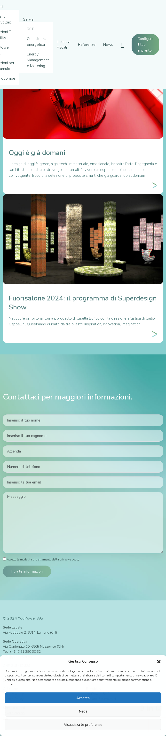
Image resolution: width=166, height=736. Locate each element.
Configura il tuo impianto (145, 44)
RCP (30, 29)
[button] (158, 661)
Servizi (28, 19)
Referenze (86, 44)
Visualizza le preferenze (83, 724)
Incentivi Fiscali (63, 44)
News (108, 44)
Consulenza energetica (36, 41)
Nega (83, 711)
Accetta (83, 698)
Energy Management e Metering (38, 60)
